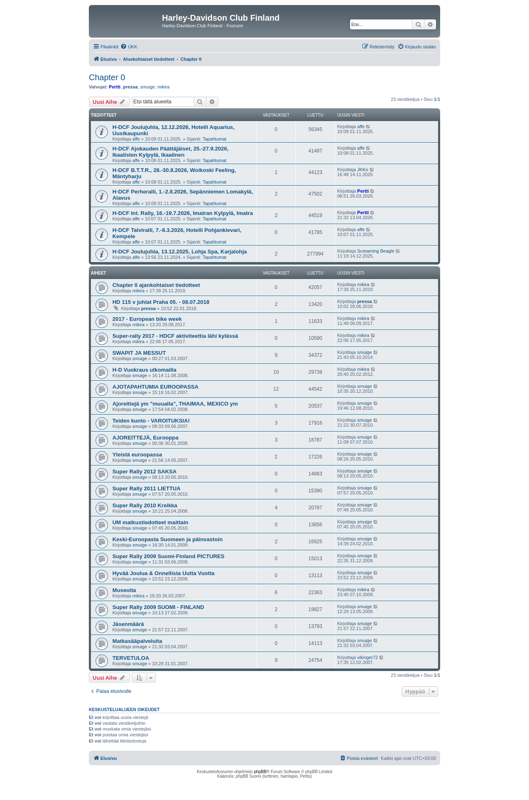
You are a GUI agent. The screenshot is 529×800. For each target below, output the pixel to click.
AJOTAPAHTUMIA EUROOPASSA (155, 387)
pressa (130, 86)
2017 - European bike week (147, 319)
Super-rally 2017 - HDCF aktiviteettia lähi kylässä (175, 336)
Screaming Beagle (375, 250)
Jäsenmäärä (128, 624)
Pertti (114, 86)
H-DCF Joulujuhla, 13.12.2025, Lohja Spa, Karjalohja (179, 251)
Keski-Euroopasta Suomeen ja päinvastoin (167, 539)
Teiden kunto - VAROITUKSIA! (151, 421)
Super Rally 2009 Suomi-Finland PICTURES (168, 556)
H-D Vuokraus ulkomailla (144, 370)
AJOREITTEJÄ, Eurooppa (145, 438)
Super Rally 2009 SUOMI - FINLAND (158, 607)
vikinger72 (367, 657)
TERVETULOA (130, 658)
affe (136, 138)
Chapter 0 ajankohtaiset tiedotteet (156, 285)
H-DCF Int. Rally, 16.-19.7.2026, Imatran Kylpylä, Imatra (182, 213)
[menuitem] (128, 47)
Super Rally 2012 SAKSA (144, 471)
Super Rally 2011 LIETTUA (146, 488)
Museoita (124, 590)
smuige (147, 86)
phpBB (260, 771)
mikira (163, 86)
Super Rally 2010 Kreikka (144, 505)
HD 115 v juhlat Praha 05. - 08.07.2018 (161, 302)
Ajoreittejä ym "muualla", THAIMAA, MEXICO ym (175, 404)
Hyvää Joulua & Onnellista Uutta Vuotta (163, 573)
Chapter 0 (107, 77)
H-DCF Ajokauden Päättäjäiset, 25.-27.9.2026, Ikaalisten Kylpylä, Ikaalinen (170, 152)
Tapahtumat (214, 138)
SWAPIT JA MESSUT (139, 353)
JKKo (362, 169)
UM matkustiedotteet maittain (150, 522)
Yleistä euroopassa (137, 454)
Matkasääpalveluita (137, 641)
